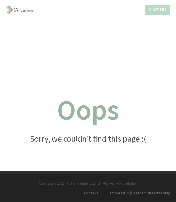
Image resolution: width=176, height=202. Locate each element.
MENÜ (157, 10)
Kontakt (91, 193)
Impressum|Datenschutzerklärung (140, 193)
